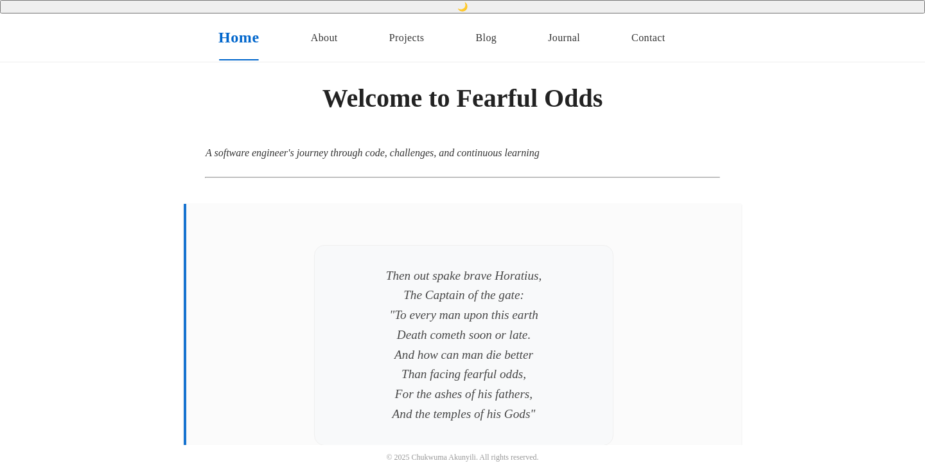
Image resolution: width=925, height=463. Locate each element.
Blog (486, 37)
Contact (648, 37)
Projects (407, 37)
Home (239, 37)
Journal (564, 37)
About (324, 37)
